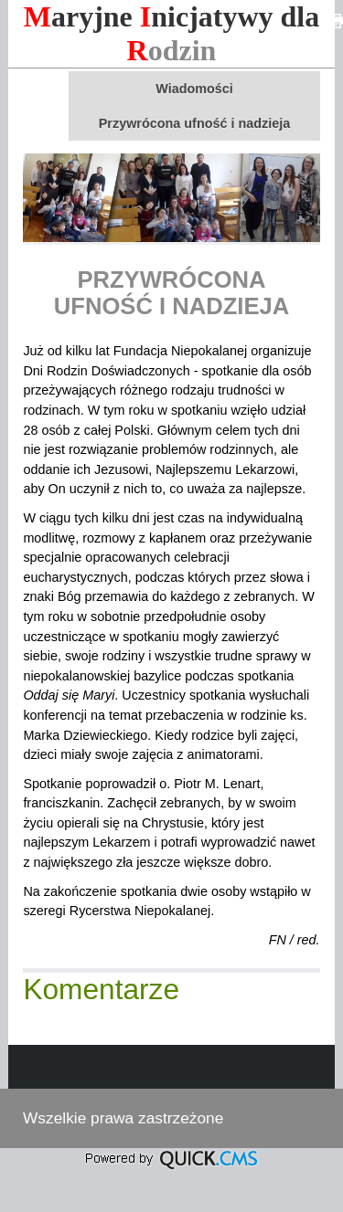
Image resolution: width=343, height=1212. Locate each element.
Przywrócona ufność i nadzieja (195, 123)
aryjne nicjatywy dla (172, 33)
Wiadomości (194, 88)
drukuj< (335, 21)
